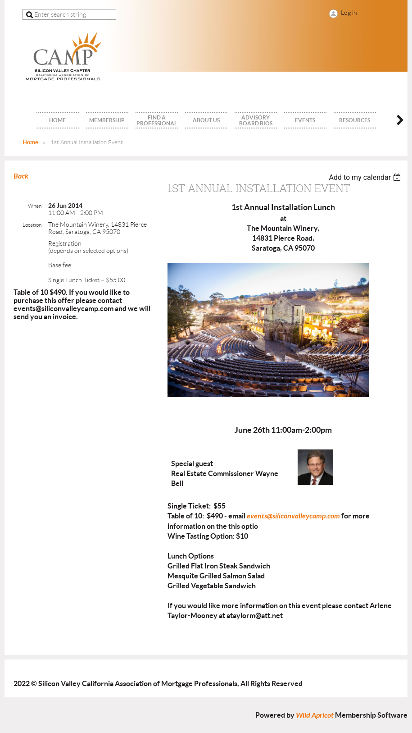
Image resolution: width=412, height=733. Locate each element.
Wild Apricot (315, 715)
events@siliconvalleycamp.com (293, 516)
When (34, 206)
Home (30, 142)
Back (21, 176)
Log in (349, 12)
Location (32, 225)
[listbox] (366, 177)
